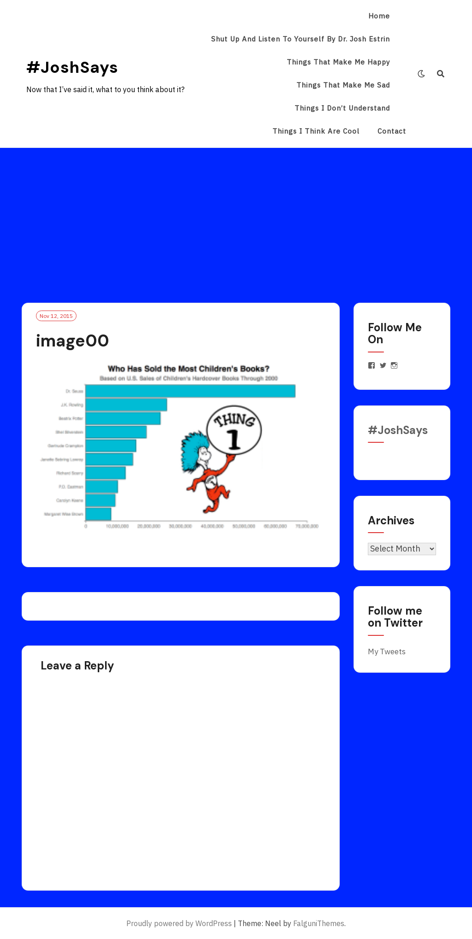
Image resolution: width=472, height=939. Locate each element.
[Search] (441, 73)
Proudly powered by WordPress (179, 923)
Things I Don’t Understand (342, 108)
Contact (392, 131)
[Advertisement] (236, 217)
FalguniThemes (318, 923)
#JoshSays (72, 67)
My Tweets (387, 651)
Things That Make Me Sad (343, 85)
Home (379, 16)
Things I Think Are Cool (316, 131)
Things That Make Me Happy (338, 62)
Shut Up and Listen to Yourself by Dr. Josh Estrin (300, 39)
